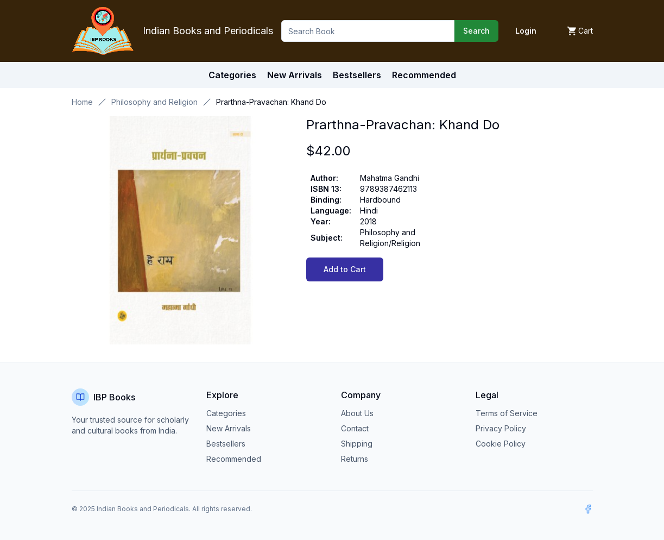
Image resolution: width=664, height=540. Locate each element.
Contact (355, 428)
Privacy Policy (501, 428)
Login (525, 30)
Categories (232, 75)
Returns (354, 458)
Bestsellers (225, 443)
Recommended (233, 458)
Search (476, 30)
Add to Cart (345, 269)
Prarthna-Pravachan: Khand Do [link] (271, 101)
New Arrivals (228, 428)
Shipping (356, 443)
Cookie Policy (501, 443)
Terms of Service (506, 413)
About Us (357, 413)
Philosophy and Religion (154, 101)
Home (82, 101)
